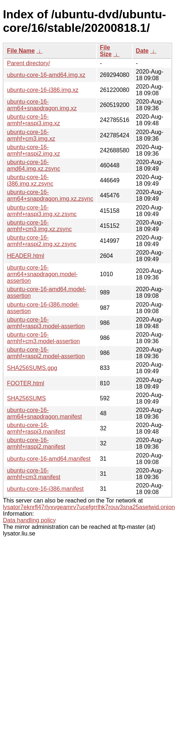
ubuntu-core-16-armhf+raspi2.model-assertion (46, 352)
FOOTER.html (25, 383)
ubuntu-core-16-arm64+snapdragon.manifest (44, 413)
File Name (21, 51)
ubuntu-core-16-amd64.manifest (49, 459)
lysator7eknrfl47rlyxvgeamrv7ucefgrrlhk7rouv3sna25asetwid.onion (89, 507)
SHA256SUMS (26, 398)
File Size (106, 50)
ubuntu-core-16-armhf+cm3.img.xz (31, 135)
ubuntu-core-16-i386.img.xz (43, 90)
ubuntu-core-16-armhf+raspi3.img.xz (33, 120)
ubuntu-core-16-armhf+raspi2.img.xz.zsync (42, 240)
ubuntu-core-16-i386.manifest (45, 489)
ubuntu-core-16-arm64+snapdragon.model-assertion (42, 274)
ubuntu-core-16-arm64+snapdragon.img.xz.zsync (50, 195)
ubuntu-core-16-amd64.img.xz (46, 75)
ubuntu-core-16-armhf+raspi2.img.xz (33, 150)
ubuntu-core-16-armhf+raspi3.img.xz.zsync (42, 210)
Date (142, 51)
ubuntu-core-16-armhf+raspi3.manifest (36, 428)
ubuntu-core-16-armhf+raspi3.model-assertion (46, 322)
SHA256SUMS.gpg (32, 368)
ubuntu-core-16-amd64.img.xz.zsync (33, 165)
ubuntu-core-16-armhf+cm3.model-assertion (43, 337)
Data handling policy (29, 520)
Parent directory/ (28, 63)
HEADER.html (25, 256)
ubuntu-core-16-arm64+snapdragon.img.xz (42, 105)
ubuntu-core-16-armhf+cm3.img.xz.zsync (39, 225)
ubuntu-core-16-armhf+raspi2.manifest (36, 443)
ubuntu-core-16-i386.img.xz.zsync (30, 180)
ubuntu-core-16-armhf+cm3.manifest (33, 473)
